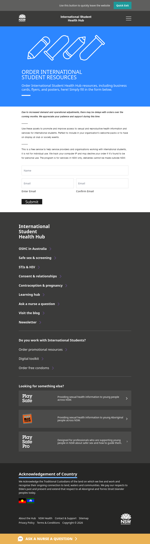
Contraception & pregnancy (41, 285)
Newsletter (28, 322)
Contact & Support (65, 518)
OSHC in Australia (33, 248)
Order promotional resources (41, 349)
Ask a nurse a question (37, 304)
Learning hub (29, 294)
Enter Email (29, 191)
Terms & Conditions (48, 522)
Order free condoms (34, 368)
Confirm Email (85, 191)
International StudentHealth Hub (76, 18)
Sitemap (84, 518)
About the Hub (27, 518)
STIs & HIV (27, 267)
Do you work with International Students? (52, 340)
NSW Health (45, 518)
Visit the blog (29, 313)
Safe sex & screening (35, 258)
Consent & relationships (38, 276)
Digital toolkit (29, 358)
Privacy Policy (26, 522)
